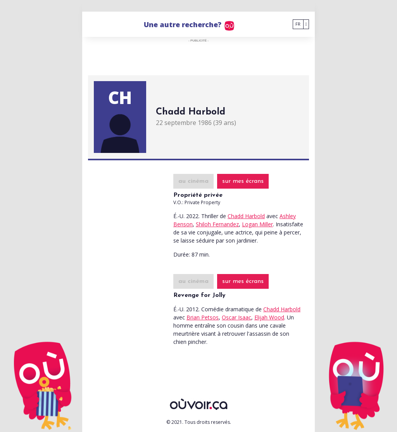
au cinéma (193, 181)
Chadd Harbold (246, 216)
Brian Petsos (202, 317)
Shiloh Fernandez (217, 224)
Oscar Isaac (236, 317)
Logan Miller (257, 224)
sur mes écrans (243, 181)
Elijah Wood (269, 317)
